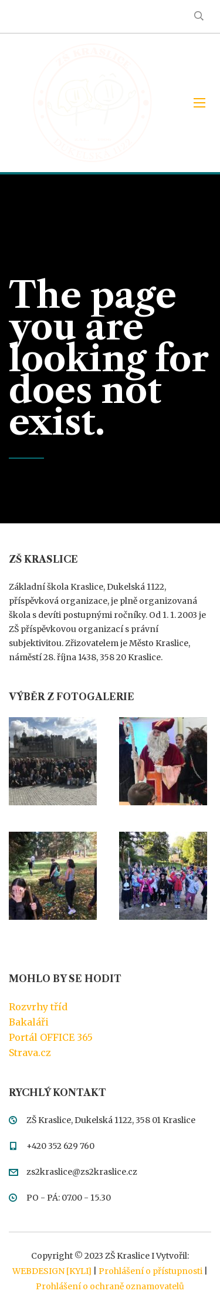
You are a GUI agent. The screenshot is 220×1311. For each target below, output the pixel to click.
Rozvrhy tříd (38, 1007)
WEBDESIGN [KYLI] (52, 1271)
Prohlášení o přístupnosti (150, 1271)
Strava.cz (30, 1052)
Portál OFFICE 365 (51, 1037)
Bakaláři (29, 1022)
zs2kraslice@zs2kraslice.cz (81, 1172)
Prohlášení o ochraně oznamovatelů (110, 1286)
